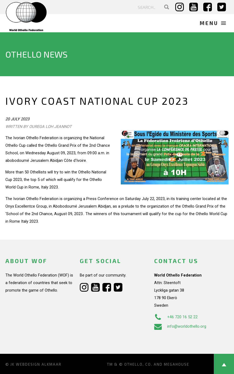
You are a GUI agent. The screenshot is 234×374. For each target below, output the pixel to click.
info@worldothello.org (180, 326)
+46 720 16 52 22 (176, 316)
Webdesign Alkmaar (38, 364)
